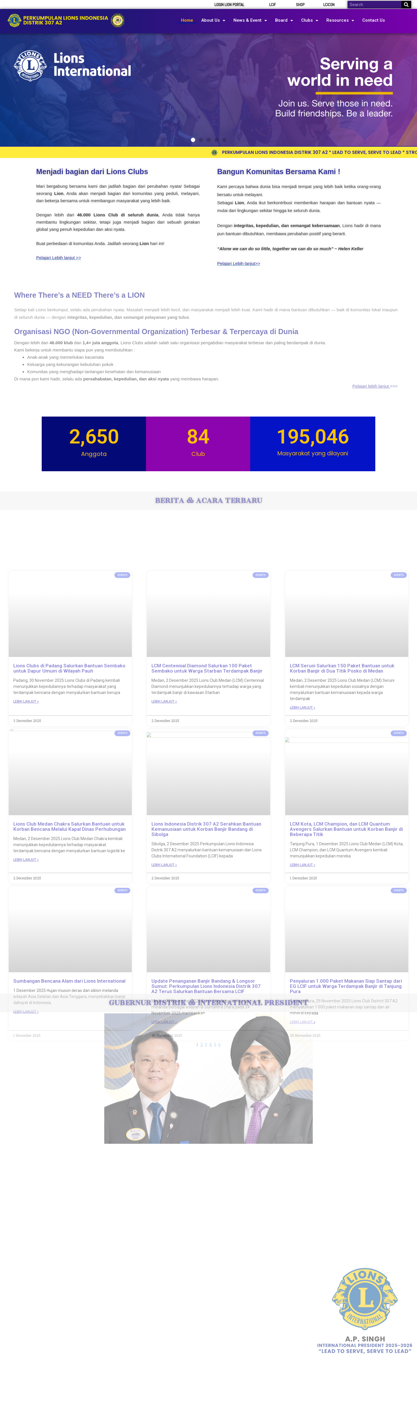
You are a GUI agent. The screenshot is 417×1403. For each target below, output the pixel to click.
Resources (340, 20)
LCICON (328, 4)
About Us (213, 20)
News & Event (250, 20)
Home (187, 20)
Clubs (309, 20)
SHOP (300, 4)
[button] (193, 140)
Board (284, 20)
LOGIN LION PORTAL (229, 4)
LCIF (272, 4)
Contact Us (373, 20)
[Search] (406, 4)
